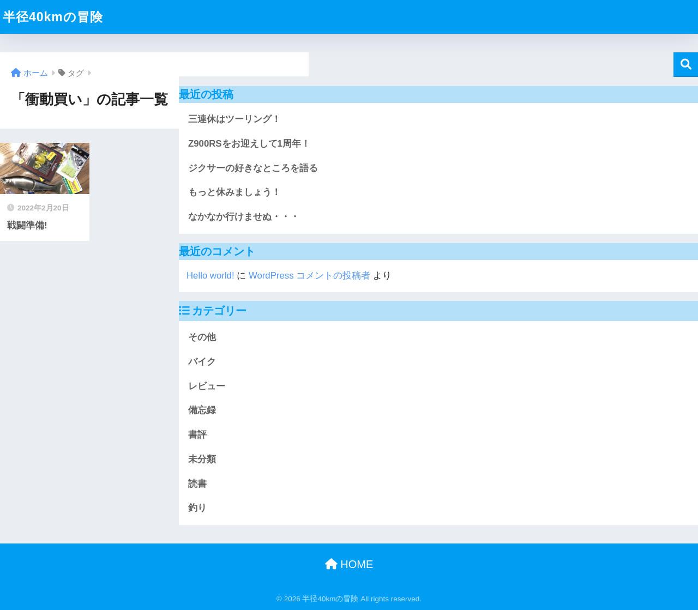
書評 (197, 435)
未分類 (202, 459)
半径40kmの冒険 (53, 17)
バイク (202, 362)
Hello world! (210, 275)
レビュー (206, 386)
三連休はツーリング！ (234, 119)
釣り (197, 508)
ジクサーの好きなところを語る (253, 168)
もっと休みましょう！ (234, 192)
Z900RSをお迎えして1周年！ (249, 143)
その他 (202, 337)
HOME (349, 564)
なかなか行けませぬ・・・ (243, 217)
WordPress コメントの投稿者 (309, 275)
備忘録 (202, 410)
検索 (685, 64)
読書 (197, 484)
